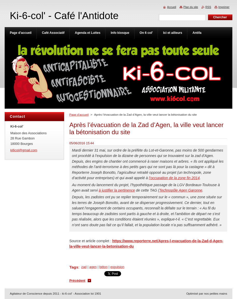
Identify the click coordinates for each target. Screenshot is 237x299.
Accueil (171, 7)
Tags (73, 267)
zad (84, 267)
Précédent (77, 280)
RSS (208, 7)
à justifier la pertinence (117, 190)
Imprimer (223, 7)
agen (93, 267)
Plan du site (190, 7)
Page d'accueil (79, 114)
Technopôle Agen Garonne (180, 190)
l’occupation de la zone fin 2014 (174, 178)
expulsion (117, 267)
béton (103, 267)
